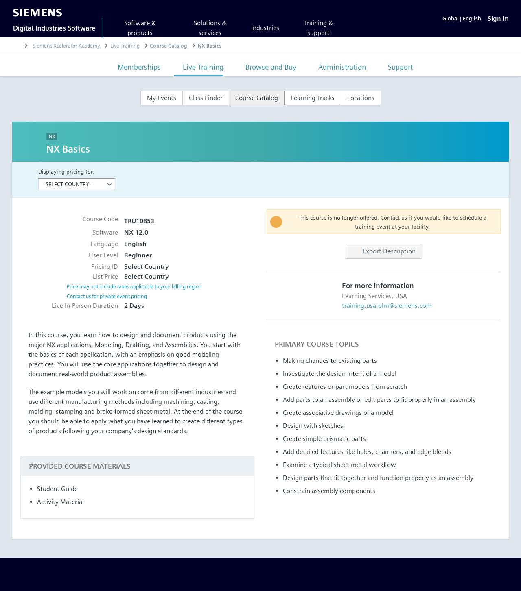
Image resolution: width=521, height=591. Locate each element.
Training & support (318, 28)
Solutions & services (210, 28)
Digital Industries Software (54, 28)
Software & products (140, 28)
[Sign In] (498, 18)
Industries (265, 28)
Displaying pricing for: (66, 171)
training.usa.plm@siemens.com (387, 306)
